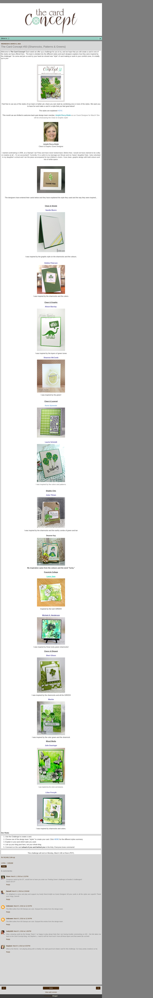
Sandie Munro (51, 210)
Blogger (55, 996)
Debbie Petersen (51, 263)
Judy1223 (9, 931)
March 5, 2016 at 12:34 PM (23, 918)
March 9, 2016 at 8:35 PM (21, 946)
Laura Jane (51, 576)
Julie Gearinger (51, 745)
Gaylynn (9, 946)
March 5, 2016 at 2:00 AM (20, 891)
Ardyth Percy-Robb (63, 115)
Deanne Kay (51, 536)
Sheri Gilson (51, 655)
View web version (51, 992)
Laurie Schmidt (51, 442)
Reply (8, 884)
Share (4, 866)
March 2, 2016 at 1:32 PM (19, 876)
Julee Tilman (51, 495)
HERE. (60, 111)
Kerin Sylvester (51, 405)
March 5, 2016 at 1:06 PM (22, 931)
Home (51, 988)
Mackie (51, 699)
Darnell (8, 891)
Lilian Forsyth (51, 792)
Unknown (9, 906)
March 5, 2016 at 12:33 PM (23, 906)
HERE (56, 839)
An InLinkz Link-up (8, 857)
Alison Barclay (51, 307)
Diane (8, 876)
